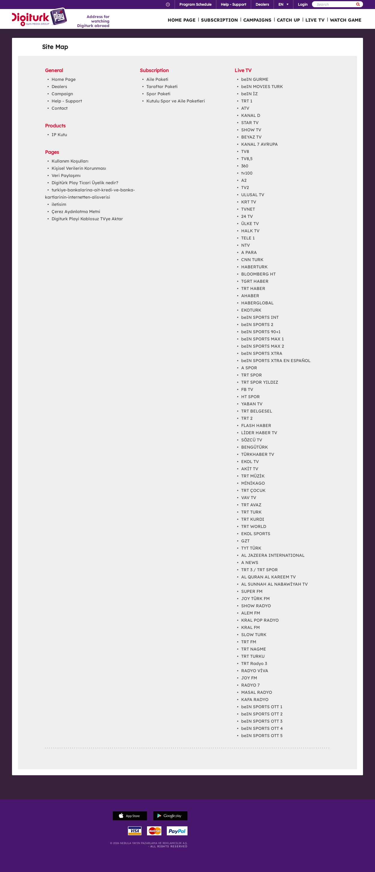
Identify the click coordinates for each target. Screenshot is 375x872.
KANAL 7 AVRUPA (259, 144)
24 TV (247, 216)
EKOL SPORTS (255, 533)
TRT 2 (247, 418)
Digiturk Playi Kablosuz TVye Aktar (87, 218)
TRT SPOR (251, 375)
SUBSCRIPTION (219, 20)
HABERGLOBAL (257, 303)
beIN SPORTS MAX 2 (262, 346)
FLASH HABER (256, 425)
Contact (60, 108)
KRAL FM (250, 627)
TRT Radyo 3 (254, 663)
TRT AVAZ (251, 505)
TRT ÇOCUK (253, 490)
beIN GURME (254, 79)
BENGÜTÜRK (254, 447)
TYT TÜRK (251, 548)
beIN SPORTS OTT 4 (262, 728)
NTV (245, 245)
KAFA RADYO (254, 699)
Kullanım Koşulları (70, 161)
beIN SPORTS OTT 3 (261, 721)
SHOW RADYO (256, 605)
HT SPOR (250, 396)
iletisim (59, 204)
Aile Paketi (157, 79)
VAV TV (248, 497)
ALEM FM (250, 613)
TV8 (245, 151)
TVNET (248, 209)
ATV (245, 108)
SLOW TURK (253, 634)
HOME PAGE (182, 20)
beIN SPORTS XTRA (261, 353)
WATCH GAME (346, 20)
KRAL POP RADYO (260, 620)
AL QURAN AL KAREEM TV (268, 577)
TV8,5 (247, 158)
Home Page (64, 79)
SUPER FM (251, 591)
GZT (245, 541)
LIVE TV (315, 20)
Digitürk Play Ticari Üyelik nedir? (85, 182)
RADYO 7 (250, 685)
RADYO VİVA (254, 670)
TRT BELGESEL (256, 411)
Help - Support (67, 101)
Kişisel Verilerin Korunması (79, 168)
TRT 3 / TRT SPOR (259, 569)
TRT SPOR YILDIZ (259, 382)
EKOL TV (250, 461)
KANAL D (250, 115)
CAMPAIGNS (257, 20)
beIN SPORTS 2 (257, 324)
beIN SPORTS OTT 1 (261, 706)
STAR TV (250, 122)
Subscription (154, 70)
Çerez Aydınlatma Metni (76, 211)
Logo (40, 17)
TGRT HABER (254, 281)
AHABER (250, 295)
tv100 (247, 173)
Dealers (59, 86)
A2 (244, 180)
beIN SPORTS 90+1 (260, 331)
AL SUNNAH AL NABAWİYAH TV (274, 584)
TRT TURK (251, 512)
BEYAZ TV (251, 137)
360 (244, 166)
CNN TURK (252, 259)
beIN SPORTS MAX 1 (262, 339)
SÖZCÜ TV (251, 440)
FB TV (247, 389)
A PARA (249, 252)
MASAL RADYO (256, 692)
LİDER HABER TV (259, 432)
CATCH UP (288, 20)
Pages (52, 152)
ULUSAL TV (252, 194)
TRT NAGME (253, 649)
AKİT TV (249, 468)
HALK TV (250, 230)
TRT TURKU (253, 656)
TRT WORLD (253, 526)
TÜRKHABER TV (257, 454)
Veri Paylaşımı (66, 175)
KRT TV (248, 202)
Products (55, 126)
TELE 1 (248, 238)
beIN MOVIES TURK (262, 86)
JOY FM (249, 678)
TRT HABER (253, 288)
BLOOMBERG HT (258, 274)
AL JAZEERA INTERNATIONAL (272, 555)
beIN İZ (249, 93)
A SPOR (249, 367)
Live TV (243, 70)
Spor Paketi (158, 93)
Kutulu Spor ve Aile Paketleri (175, 101)
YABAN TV (251, 404)
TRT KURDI (252, 519)
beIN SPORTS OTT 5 (262, 735)
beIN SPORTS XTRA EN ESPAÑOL (275, 360)
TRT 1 (246, 101)
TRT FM (248, 642)
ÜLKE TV (250, 223)
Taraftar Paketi (162, 86)
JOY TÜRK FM (255, 598)
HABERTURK (254, 267)
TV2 (245, 187)
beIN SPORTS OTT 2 (262, 714)
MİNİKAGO (253, 483)
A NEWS (249, 562)
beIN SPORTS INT (260, 317)
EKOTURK (251, 310)
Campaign (62, 93)
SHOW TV (251, 130)
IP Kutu (59, 134)
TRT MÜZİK (253, 476)
